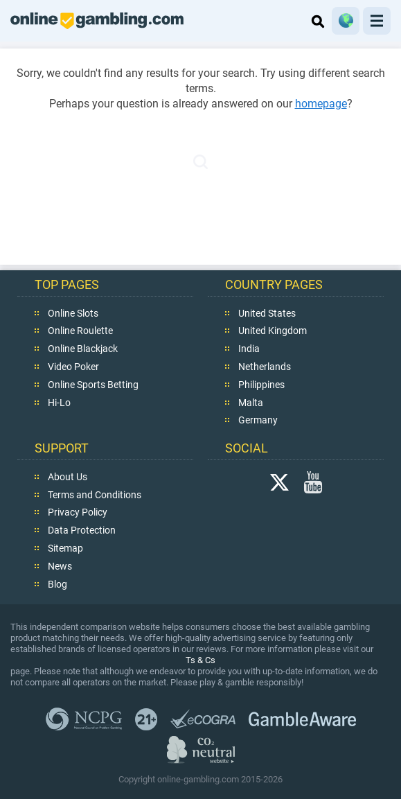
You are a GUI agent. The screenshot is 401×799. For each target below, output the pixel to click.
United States (267, 312)
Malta (250, 401)
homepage (321, 103)
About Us (67, 476)
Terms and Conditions (94, 494)
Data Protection (82, 530)
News (60, 565)
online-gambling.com (97, 20)
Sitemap (65, 547)
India (249, 348)
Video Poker (73, 365)
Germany (258, 419)
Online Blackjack (83, 348)
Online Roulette (80, 330)
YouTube (313, 482)
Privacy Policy (77, 512)
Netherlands (264, 365)
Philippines (261, 383)
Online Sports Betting (93, 383)
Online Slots (73, 312)
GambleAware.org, (302, 719)
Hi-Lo (59, 401)
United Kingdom (272, 330)
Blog (57, 583)
